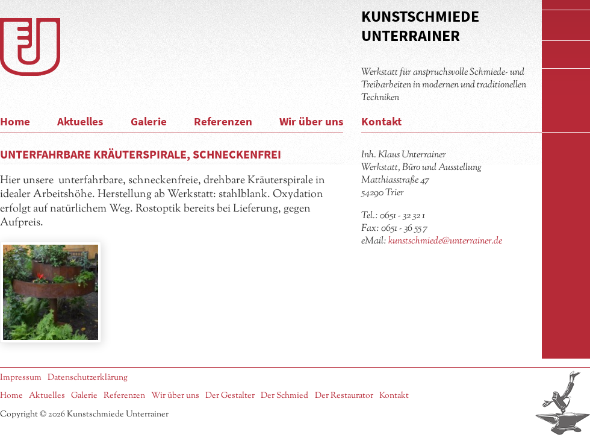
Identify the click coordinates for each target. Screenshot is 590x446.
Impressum (21, 377)
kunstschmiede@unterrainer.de (445, 241)
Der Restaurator (344, 395)
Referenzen (223, 121)
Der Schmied (284, 395)
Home (15, 121)
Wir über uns (311, 121)
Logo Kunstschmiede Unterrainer (30, 47)
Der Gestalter (230, 395)
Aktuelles (80, 121)
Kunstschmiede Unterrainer (420, 25)
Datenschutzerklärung (88, 377)
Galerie (149, 121)
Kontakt (381, 121)
